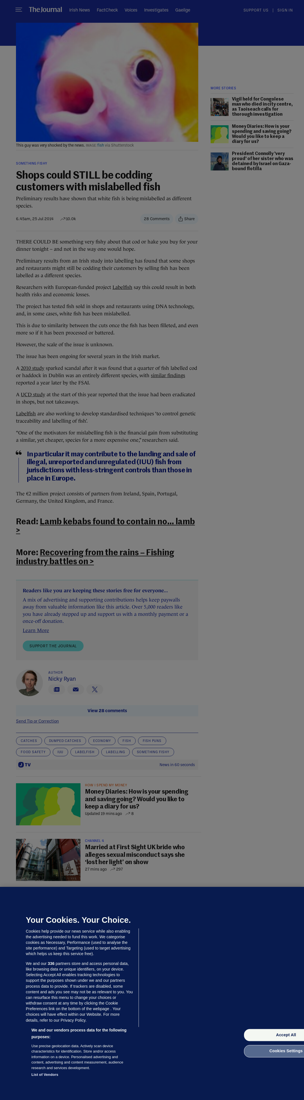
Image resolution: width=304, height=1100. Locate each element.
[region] (152, 993)
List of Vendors (44, 1074)
